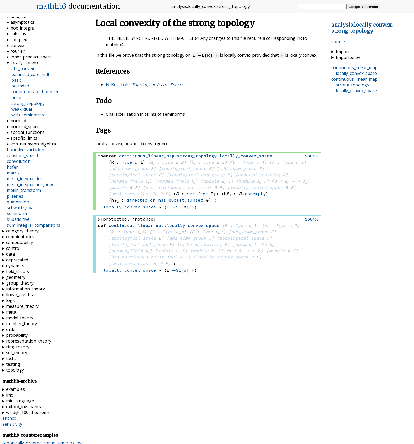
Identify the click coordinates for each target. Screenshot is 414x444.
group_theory (20, 283)
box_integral (23, 28)
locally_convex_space (256, 187)
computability (19, 242)
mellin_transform (24, 190)
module (211, 181)
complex (19, 39)
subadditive (18, 219)
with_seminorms (27, 115)
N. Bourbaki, (145, 84)
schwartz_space (22, 208)
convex (17, 45)
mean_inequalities (25, 179)
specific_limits (24, 138)
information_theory (25, 289)
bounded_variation (25, 150)
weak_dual (21, 109)
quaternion (18, 202)
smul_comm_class (131, 193)
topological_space (183, 168)
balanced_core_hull (30, 74)
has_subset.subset (180, 200)
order (11, 329)
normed (18, 121)
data (10, 254)
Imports (344, 52)
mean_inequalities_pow (30, 184)
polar (16, 97)
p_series (15, 196)
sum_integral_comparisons (33, 225)
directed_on (141, 200)
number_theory (21, 323)
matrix (13, 173)
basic (16, 80)
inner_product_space (31, 57)
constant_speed (22, 155)
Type (127, 162)
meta (11, 312)
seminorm (17, 213)
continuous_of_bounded (35, 92)
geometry (15, 277)
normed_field (127, 181)
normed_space (25, 126)
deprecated (17, 260)
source (338, 42)
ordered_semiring (259, 174)
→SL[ (178, 206)
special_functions (28, 132)
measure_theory (22, 306)
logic (10, 300)
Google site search (363, 7)
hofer (12, 167)
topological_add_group (197, 174)
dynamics (15, 266)
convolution (18, 161)
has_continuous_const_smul (178, 187)
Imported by (348, 57)
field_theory (17, 271)
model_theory (19, 318)
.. (362, 28)
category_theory (22, 231)
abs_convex (22, 68)
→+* (295, 181)
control (13, 248)
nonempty (255, 193)
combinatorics (20, 237)
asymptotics (22, 22)
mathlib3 (51, 6)
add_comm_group (129, 168)
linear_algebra (20, 294)
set (191, 193)
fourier (18, 51)
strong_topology (28, 103)
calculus (18, 34)
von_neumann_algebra (33, 144)
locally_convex (24, 63)
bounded (20, 86)
